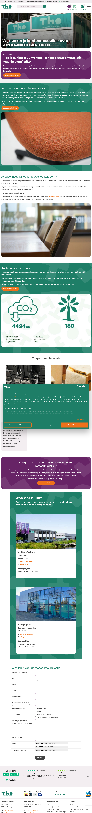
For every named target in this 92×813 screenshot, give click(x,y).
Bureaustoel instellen (53, 780)
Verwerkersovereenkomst (57, 806)
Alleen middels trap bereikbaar (47, 688)
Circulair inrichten (75, 778)
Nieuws (72, 783)
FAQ (48, 775)
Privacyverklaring (44, 806)
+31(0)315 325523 (25, 533)
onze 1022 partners (16, 397)
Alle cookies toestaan (74, 425)
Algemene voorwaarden (20, 806)
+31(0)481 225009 (25, 605)
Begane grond (41, 679)
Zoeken (44, 7)
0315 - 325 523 (7, 2)
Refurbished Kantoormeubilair (79, 780)
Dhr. (37, 649)
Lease (71, 775)
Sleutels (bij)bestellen (53, 778)
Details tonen (79, 419)
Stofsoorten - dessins (53, 790)
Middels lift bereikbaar (44, 686)
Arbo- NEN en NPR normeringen (56, 783)
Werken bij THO (51, 785)
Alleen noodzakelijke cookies (18, 425)
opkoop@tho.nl (54, 197)
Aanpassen (46, 425)
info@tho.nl (23, 535)
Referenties (73, 785)
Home (4, 54)
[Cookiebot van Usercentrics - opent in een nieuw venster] (79, 386)
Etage (38, 682)
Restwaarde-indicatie (12, 75)
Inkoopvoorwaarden (33, 806)
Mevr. (38, 652)
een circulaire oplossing (29, 444)
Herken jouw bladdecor (54, 788)
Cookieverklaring (70, 806)
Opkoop (11, 54)
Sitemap (3, 806)
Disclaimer (10, 806)
